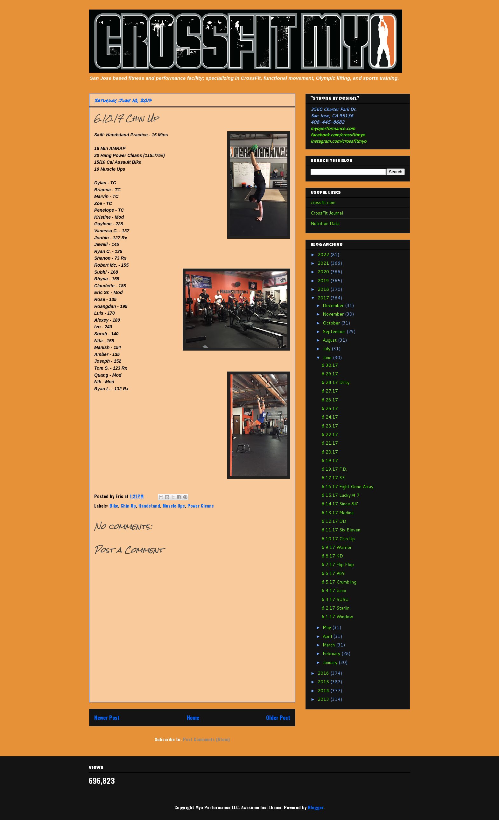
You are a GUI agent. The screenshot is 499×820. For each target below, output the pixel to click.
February (332, 653)
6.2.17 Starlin (335, 608)
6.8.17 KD (332, 556)
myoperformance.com (333, 128)
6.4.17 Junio (334, 590)
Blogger (315, 807)
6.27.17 (330, 391)
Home (193, 717)
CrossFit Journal (327, 213)
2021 (324, 263)
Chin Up (128, 505)
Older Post (278, 717)
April (328, 636)
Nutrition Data (325, 223)
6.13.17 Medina (338, 512)
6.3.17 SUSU (335, 599)
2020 (324, 272)
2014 (324, 690)
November (334, 314)
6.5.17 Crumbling (339, 582)
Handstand (149, 505)
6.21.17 (330, 443)
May (327, 627)
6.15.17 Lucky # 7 (341, 495)
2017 (324, 298)
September (335, 331)
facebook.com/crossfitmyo (338, 135)
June (328, 357)
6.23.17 (330, 426)
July (327, 348)
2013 (324, 699)
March (329, 645)
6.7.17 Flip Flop (338, 564)
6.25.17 (330, 408)
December (334, 305)
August (330, 340)
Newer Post (107, 717)
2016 (324, 673)
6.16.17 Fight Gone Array (347, 486)
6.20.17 (330, 452)
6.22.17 (330, 434)
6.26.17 (330, 400)
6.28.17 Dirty (335, 382)
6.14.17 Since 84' (340, 504)
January (331, 662)
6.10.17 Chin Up (338, 539)
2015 (324, 682)
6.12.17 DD (334, 521)
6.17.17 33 (333, 478)
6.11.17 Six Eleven (341, 530)
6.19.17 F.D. (334, 469)
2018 (324, 289)
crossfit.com (323, 202)
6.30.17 (330, 365)
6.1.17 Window (337, 616)
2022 (324, 254)
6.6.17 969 (333, 573)
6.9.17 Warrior (337, 547)
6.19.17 (330, 460)
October (332, 323)
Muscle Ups (174, 505)
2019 (324, 280)
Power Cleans (200, 505)
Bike (113, 505)
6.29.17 (330, 374)
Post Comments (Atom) (206, 739)
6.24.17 (330, 417)
